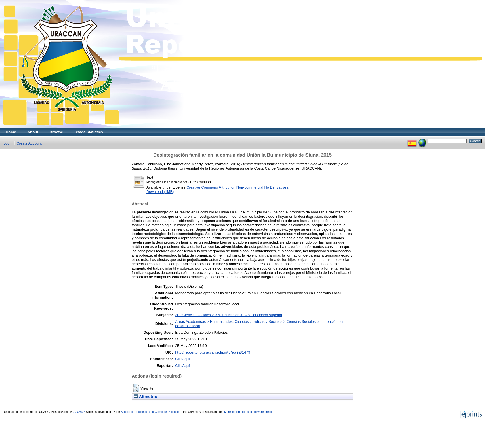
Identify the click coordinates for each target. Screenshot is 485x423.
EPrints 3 (79, 411)
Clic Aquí (182, 359)
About (33, 132)
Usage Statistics (89, 132)
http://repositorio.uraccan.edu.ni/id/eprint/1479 (212, 352)
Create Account (29, 143)
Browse (56, 132)
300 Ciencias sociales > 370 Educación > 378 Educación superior (228, 315)
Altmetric (145, 396)
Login (7, 143)
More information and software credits (248, 411)
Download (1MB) (160, 191)
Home (11, 132)
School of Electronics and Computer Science (150, 411)
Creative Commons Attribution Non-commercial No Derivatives (237, 187)
